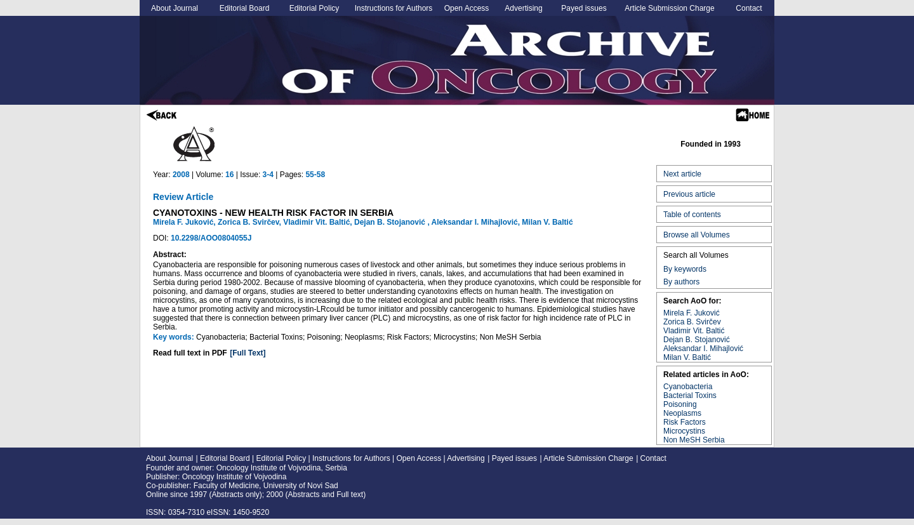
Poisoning (680, 404)
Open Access (466, 8)
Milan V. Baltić (687, 357)
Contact (749, 8)
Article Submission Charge (669, 8)
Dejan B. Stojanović (696, 339)
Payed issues (583, 8)
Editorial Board (245, 8)
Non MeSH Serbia (694, 439)
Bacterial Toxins (690, 395)
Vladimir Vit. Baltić (693, 330)
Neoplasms (682, 413)
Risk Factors (684, 422)
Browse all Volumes (696, 234)
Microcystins (684, 431)
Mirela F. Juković (691, 313)
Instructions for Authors (394, 8)
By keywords (684, 269)
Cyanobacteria (687, 386)
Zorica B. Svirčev (692, 321)
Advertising (523, 8)
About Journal (174, 8)
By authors (681, 281)
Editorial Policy (314, 8)
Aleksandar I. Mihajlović (703, 348)
